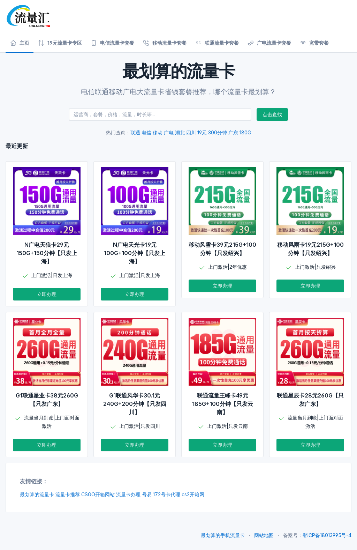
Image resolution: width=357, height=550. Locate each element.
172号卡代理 (166, 494)
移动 (157, 132)
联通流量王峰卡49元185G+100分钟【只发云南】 (222, 404)
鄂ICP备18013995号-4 (327, 535)
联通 (135, 132)
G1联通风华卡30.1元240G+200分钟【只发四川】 (134, 404)
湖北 (180, 132)
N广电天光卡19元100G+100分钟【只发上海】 (134, 253)
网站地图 (264, 535)
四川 (191, 132)
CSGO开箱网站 (98, 494)
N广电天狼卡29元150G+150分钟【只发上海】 (46, 253)
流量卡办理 (128, 494)
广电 (169, 132)
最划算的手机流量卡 (223, 535)
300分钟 (217, 132)
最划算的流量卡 (37, 494)
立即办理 (46, 294)
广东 (233, 132)
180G (245, 132)
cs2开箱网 (193, 494)
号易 (147, 494)
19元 (202, 132)
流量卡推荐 (67, 494)
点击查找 (272, 114)
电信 (146, 132)
